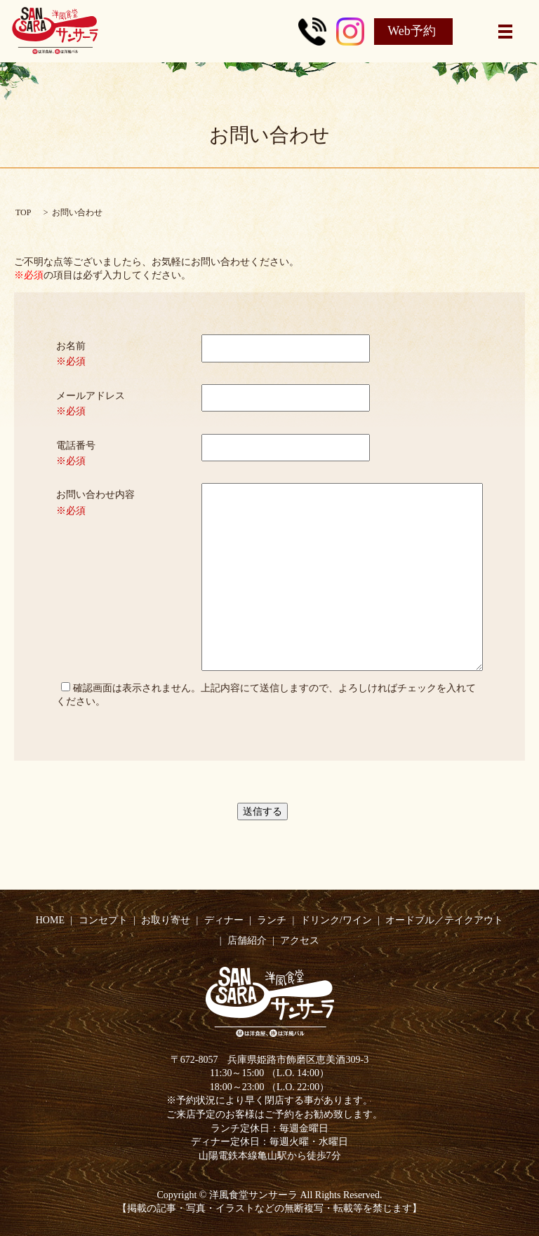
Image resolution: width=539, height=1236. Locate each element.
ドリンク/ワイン (336, 920)
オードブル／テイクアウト (444, 920)
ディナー (224, 920)
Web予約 (411, 31)
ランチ (271, 920)
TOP (23, 212)
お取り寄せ (165, 920)
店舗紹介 (247, 940)
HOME (50, 920)
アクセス (299, 940)
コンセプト (103, 920)
